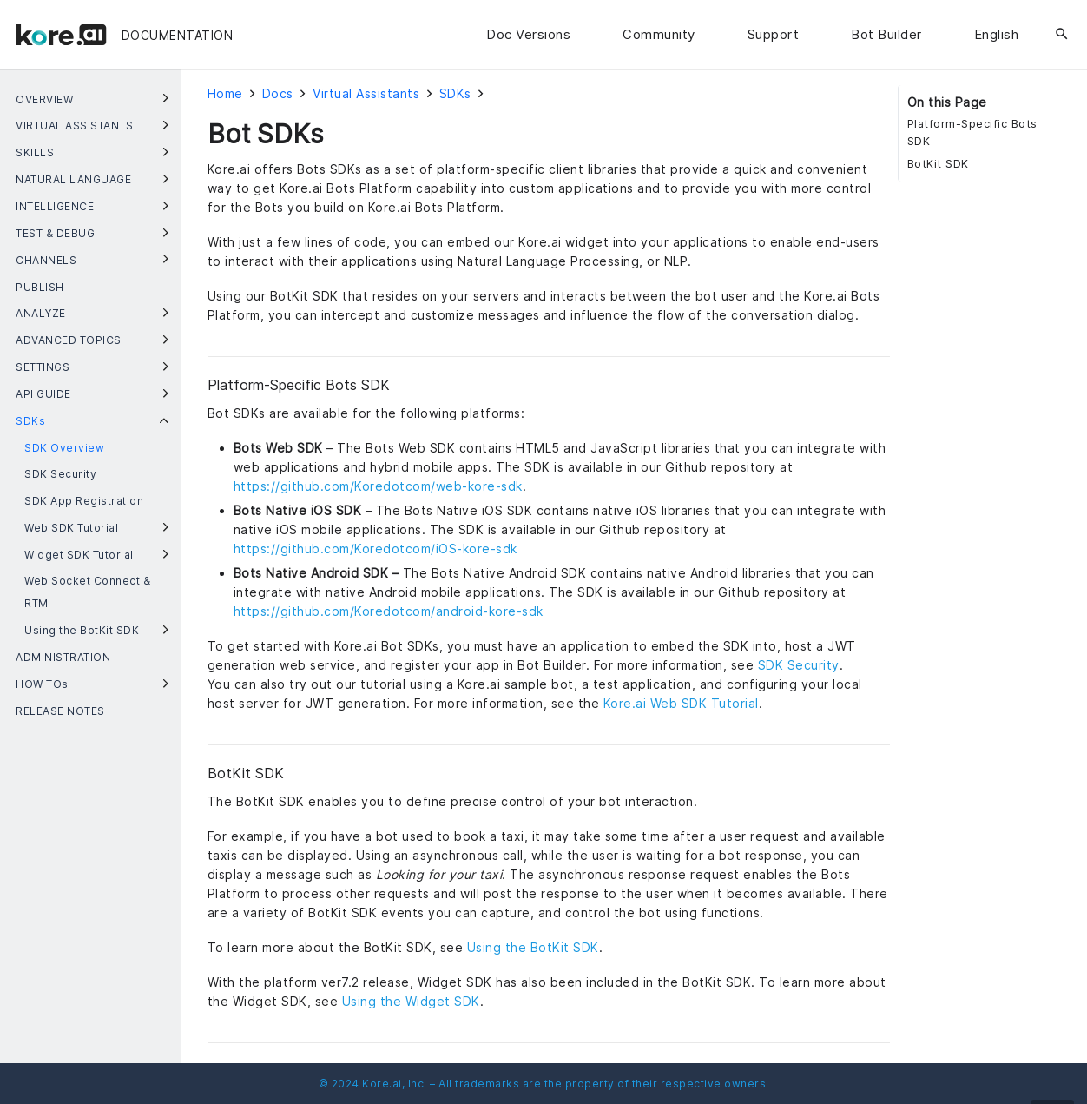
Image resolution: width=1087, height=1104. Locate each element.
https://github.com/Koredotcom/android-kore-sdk (389, 611)
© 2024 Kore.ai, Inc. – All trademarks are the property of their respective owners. (544, 1083)
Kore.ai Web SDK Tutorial (681, 703)
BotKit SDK (938, 163)
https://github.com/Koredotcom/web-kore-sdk (378, 486)
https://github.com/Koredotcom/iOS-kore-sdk (375, 548)
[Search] (1061, 35)
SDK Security (799, 665)
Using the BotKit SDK (533, 947)
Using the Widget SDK (411, 1001)
